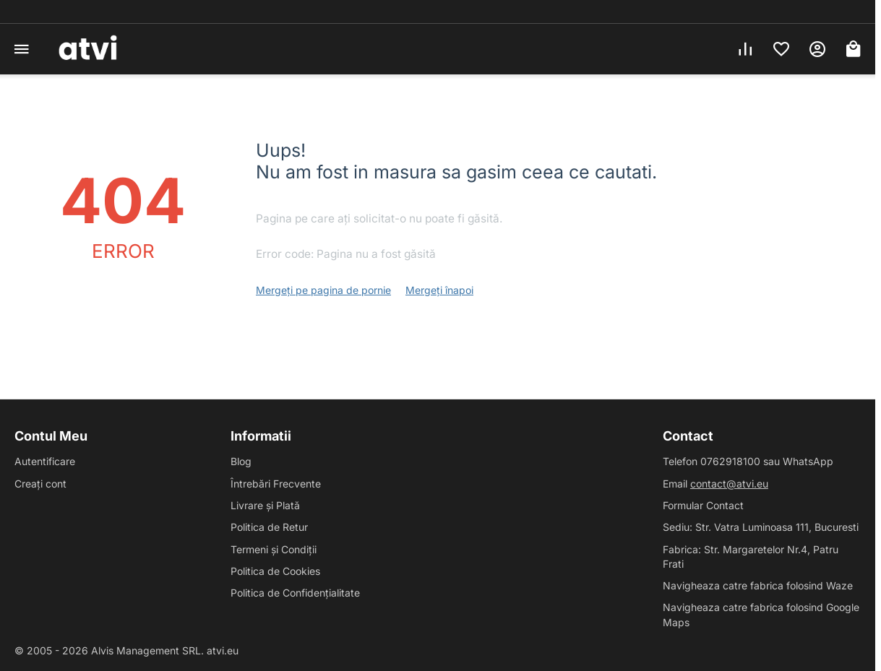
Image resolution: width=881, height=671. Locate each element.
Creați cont (40, 483)
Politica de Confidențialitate (295, 592)
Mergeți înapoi (439, 290)
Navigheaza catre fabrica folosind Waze (758, 585)
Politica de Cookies (275, 571)
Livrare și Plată (265, 505)
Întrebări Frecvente (276, 483)
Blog (241, 461)
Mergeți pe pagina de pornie (323, 290)
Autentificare (44, 461)
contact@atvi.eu (729, 483)
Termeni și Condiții (274, 549)
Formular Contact (703, 505)
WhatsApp (808, 461)
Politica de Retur (269, 527)
